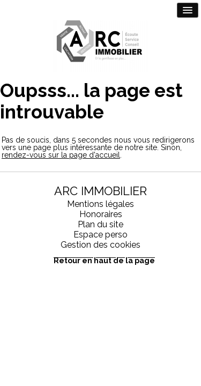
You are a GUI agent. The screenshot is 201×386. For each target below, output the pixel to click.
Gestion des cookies (100, 245)
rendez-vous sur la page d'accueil (61, 155)
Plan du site (100, 224)
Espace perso (100, 234)
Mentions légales (100, 204)
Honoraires (100, 214)
